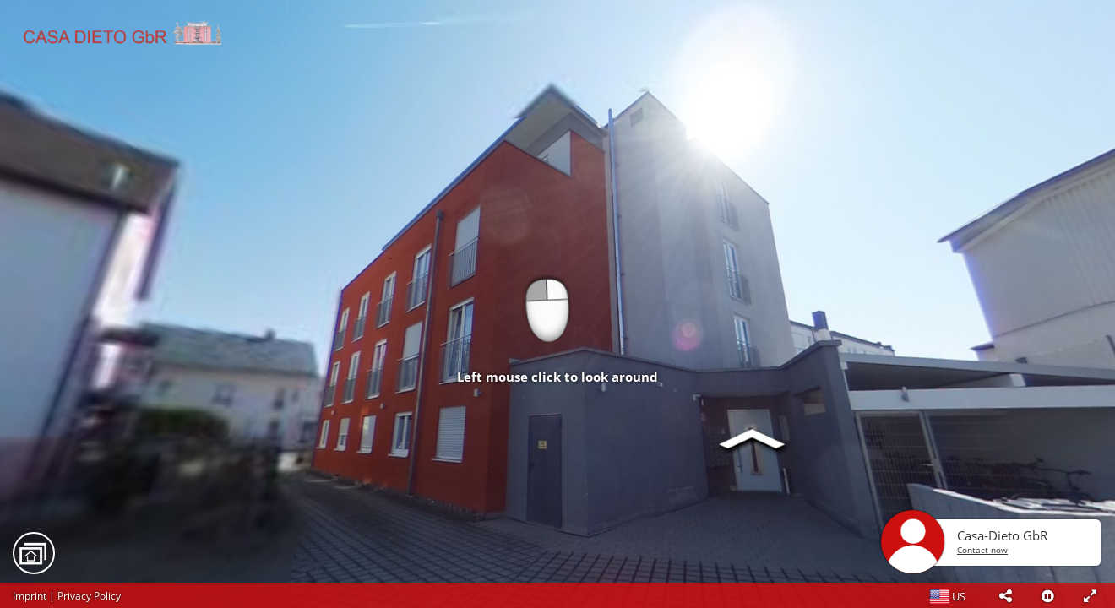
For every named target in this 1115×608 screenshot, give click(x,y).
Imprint (29, 596)
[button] (1005, 595)
